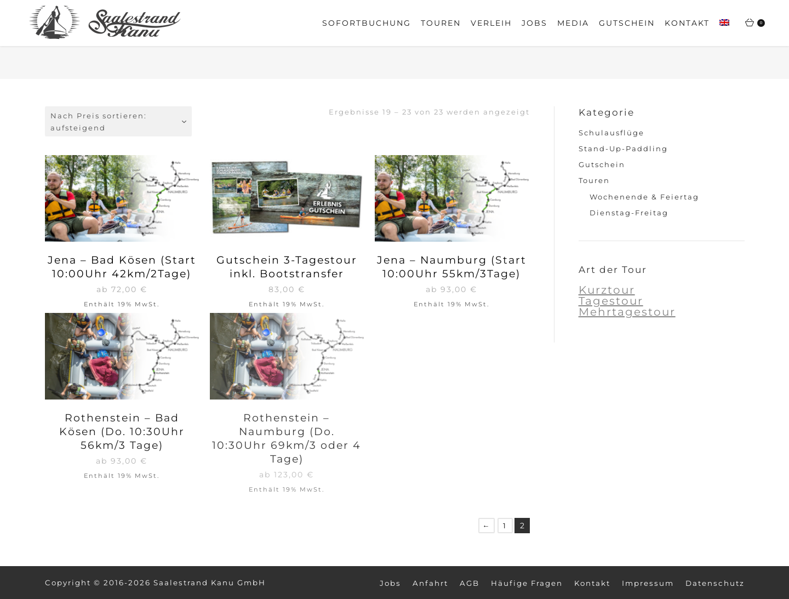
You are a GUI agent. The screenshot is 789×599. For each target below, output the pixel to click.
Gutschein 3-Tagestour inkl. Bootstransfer (286, 267)
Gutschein (602, 164)
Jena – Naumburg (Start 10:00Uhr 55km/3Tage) (452, 267)
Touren (594, 180)
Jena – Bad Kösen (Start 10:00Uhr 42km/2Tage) (122, 267)
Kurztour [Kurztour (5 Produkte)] (607, 289)
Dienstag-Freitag (629, 212)
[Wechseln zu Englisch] (724, 23)
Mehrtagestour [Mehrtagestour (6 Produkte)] (627, 311)
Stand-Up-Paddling (623, 148)
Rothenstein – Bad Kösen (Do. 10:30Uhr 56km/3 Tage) (122, 432)
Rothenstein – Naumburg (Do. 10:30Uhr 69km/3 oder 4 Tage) (286, 438)
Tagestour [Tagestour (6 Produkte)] (611, 300)
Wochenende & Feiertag (644, 196)
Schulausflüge (611, 132)
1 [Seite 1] (505, 525)
